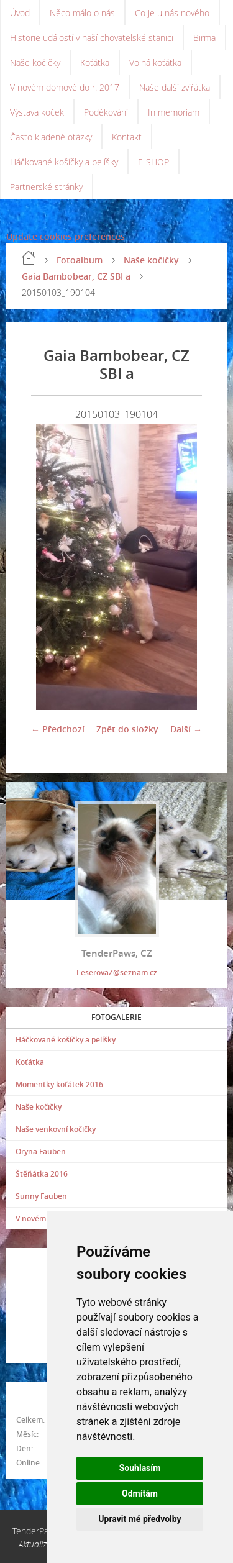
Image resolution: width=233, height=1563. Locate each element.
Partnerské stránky (46, 187)
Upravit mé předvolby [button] (139, 1519)
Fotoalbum (80, 260)
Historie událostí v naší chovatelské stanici (91, 37)
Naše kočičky (35, 62)
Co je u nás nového (172, 13)
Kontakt (127, 137)
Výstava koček (37, 112)
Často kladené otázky (51, 137)
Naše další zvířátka (174, 87)
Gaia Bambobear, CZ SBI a (76, 276)
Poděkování (106, 112)
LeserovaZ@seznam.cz (116, 972)
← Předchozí (58, 729)
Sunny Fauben (41, 1196)
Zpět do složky (127, 729)
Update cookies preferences (65, 236)
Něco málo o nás (82, 13)
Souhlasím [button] (140, 1468)
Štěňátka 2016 (42, 1174)
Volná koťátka (155, 62)
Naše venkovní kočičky (56, 1129)
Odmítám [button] (140, 1493)
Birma (204, 37)
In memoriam (173, 112)
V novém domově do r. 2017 (64, 87)
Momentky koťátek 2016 (59, 1084)
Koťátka (94, 62)
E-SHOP (153, 162)
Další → (186, 729)
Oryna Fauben (41, 1151)
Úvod (20, 13)
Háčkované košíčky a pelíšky (64, 162)
